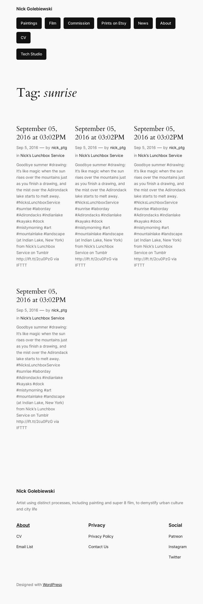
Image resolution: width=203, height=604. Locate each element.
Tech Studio (31, 54)
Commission (79, 23)
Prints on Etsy (113, 23)
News (143, 23)
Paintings (29, 23)
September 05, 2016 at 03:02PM (41, 133)
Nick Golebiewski (34, 8)
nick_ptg (59, 147)
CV (23, 37)
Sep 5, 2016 (27, 147)
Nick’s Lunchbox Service (42, 155)
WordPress (52, 584)
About (165, 23)
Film (52, 23)
